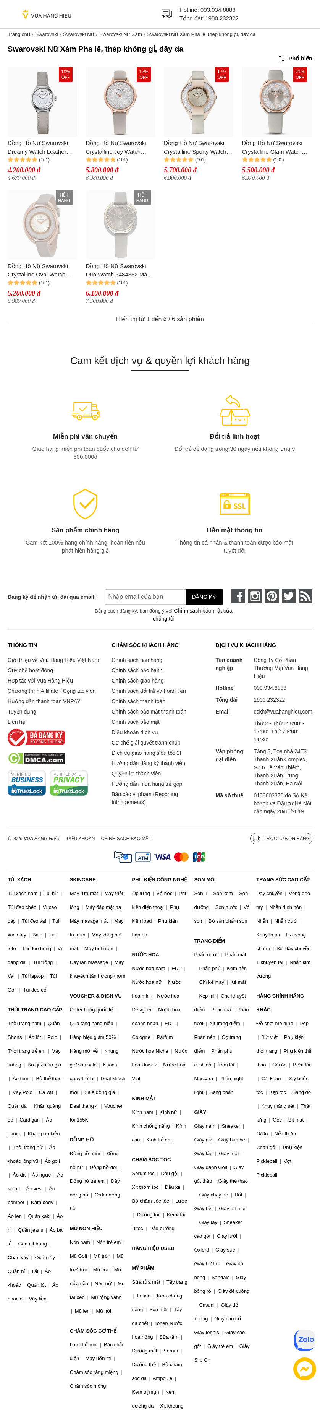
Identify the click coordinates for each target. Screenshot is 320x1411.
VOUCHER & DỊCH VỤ (96, 996)
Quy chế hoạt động (30, 670)
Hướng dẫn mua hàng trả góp (147, 784)
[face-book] (238, 596)
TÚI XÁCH (19, 880)
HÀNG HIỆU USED (153, 1248)
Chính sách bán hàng (137, 660)
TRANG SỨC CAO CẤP (283, 880)
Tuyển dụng (22, 712)
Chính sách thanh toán (138, 701)
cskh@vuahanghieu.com (283, 712)
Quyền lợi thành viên (136, 774)
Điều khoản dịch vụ (135, 732)
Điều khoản (81, 838)
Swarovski (46, 34)
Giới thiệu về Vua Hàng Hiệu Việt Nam (53, 660)
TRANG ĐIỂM (209, 941)
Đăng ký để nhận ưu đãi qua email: (47, 597)
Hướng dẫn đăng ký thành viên (148, 763)
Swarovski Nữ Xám (120, 34)
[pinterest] (272, 596)
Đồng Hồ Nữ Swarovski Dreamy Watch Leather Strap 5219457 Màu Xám (39, 148)
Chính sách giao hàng (137, 681)
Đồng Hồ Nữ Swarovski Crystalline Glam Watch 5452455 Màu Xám (272, 148)
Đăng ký (204, 597)
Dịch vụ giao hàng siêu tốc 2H (147, 753)
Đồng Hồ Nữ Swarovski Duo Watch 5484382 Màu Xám (118, 271)
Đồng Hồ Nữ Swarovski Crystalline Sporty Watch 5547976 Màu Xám (195, 148)
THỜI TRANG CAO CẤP (35, 1010)
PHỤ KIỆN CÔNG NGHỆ (159, 880)
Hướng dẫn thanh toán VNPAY (44, 701)
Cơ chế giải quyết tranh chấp (146, 743)
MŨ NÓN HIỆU (86, 1228)
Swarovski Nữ (78, 34)
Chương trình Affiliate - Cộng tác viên (51, 691)
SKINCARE (83, 880)
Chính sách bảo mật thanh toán (149, 712)
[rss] (305, 596)
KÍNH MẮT (144, 1098)
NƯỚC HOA (145, 954)
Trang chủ (19, 34)
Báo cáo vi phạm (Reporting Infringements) (145, 798)
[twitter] (289, 596)
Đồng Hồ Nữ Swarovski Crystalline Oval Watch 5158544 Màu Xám (38, 271)
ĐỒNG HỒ (82, 1140)
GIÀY (200, 1112)
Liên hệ (16, 722)
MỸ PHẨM (143, 1268)
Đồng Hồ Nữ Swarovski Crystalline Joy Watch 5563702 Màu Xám (116, 148)
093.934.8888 (218, 10)
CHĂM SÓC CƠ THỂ (93, 1331)
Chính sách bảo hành (137, 670)
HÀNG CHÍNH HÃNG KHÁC (280, 1003)
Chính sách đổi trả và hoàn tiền (149, 691)
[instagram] (255, 596)
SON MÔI (204, 880)
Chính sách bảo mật (136, 722)
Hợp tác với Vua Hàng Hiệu (40, 681)
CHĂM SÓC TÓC (151, 1159)
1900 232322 (222, 18)
